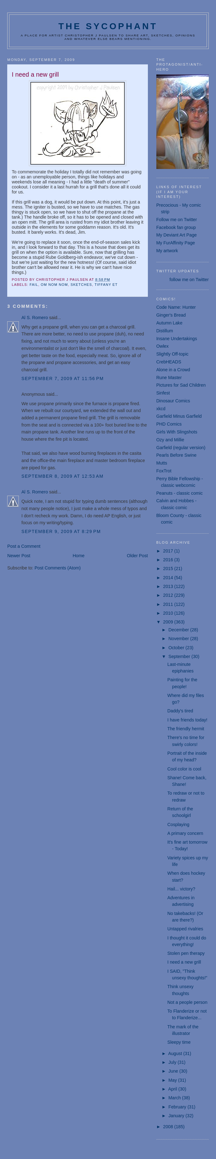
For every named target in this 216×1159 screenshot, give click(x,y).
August (175, 1053)
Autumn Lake (169, 322)
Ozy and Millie (170, 439)
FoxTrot (163, 470)
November (179, 638)
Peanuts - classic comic (179, 493)
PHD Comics (169, 424)
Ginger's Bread (171, 315)
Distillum (164, 330)
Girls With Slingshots (176, 431)
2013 (168, 586)
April (173, 1088)
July (173, 1062)
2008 (168, 1126)
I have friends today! (187, 719)
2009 (168, 621)
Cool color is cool (184, 768)
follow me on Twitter (189, 279)
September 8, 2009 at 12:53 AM (62, 476)
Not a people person (187, 1002)
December (179, 629)
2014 (168, 577)
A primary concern (185, 833)
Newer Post (18, 555)
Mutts (161, 462)
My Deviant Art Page (176, 234)
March (175, 1097)
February (178, 1106)
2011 (168, 604)
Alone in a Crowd (173, 369)
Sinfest (163, 392)
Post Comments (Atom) (58, 567)
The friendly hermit (185, 728)
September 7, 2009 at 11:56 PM (62, 378)
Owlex (162, 346)
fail (34, 284)
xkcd (160, 408)
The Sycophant (108, 26)
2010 (168, 613)
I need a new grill (184, 962)
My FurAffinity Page (175, 242)
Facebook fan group (176, 227)
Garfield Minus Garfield (179, 416)
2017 (168, 550)
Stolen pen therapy (186, 953)
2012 (168, 595)
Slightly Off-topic (172, 353)
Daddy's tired (180, 710)
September (180, 656)
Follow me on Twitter (176, 219)
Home (78, 555)
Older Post (137, 555)
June (174, 1071)
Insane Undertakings (176, 338)
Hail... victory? (181, 888)
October (177, 647)
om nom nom (54, 284)
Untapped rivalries (185, 928)
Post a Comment (23, 546)
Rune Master (169, 377)
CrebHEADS (168, 361)
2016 (168, 559)
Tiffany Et (105, 284)
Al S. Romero (34, 317)
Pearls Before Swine (176, 455)
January (177, 1115)
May (173, 1080)
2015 (168, 568)
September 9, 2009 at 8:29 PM (61, 531)
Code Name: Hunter (176, 307)
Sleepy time (179, 1042)
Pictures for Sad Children (181, 385)
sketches (81, 284)
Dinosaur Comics (173, 400)
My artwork (167, 250)
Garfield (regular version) (181, 447)
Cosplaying (178, 824)
